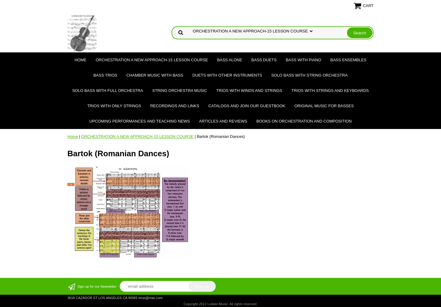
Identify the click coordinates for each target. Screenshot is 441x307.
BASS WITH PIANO (303, 60)
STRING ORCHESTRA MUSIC (179, 90)
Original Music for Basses (324, 106)
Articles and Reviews (223, 121)
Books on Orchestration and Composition (304, 121)
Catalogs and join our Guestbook (246, 106)
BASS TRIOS (105, 75)
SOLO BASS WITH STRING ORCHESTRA (309, 75)
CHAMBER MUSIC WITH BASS (154, 75)
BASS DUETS (264, 60)
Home (80, 60)
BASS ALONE (229, 60)
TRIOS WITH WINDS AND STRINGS (249, 90)
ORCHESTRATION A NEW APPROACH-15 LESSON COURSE (152, 60)
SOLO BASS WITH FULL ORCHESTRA (107, 90)
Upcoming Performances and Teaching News (139, 121)
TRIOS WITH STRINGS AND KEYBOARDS (330, 90)
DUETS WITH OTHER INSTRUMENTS (227, 75)
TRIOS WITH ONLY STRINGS (114, 106)
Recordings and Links (174, 106)
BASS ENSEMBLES (348, 60)
